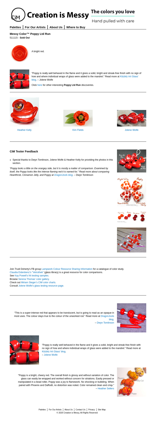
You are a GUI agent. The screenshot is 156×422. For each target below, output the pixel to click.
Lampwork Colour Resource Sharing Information (67, 269)
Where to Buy (75, 27)
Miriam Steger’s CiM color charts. (38, 282)
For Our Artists (35, 27)
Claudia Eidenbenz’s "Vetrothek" (27, 272)
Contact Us (80, 410)
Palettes (15, 27)
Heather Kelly (24, 130)
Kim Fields (78, 130)
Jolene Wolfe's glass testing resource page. (41, 285)
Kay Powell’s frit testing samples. (32, 275)
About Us (56, 27)
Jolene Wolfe (131, 130)
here (39, 85)
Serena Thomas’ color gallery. (34, 279)
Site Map (102, 410)
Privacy (91, 410)
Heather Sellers (106, 388)
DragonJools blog (63, 175)
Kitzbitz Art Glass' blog (54, 351)
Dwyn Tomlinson (105, 322)
